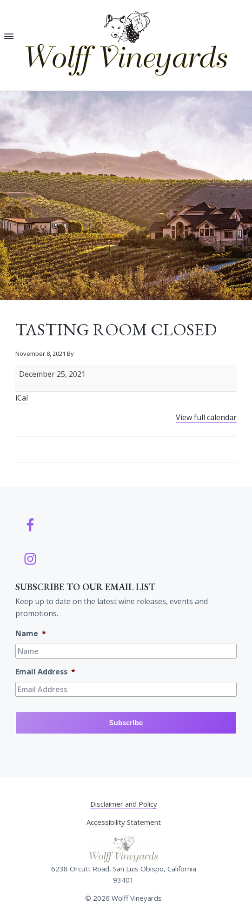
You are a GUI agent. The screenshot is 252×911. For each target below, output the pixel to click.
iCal (21, 398)
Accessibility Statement (123, 822)
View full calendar (206, 417)
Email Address (45, 672)
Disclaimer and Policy (123, 804)
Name (30, 634)
